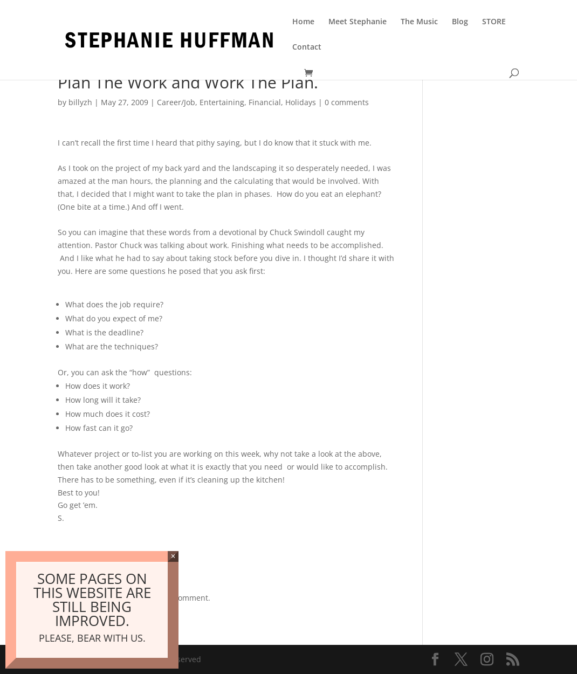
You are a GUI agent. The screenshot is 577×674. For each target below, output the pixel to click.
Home (303, 22)
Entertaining (222, 102)
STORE (494, 22)
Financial (265, 102)
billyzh (80, 102)
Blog (460, 22)
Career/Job (176, 102)
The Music (419, 22)
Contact (306, 47)
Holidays (300, 102)
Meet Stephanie (357, 22)
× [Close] (172, 556)
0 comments (347, 102)
